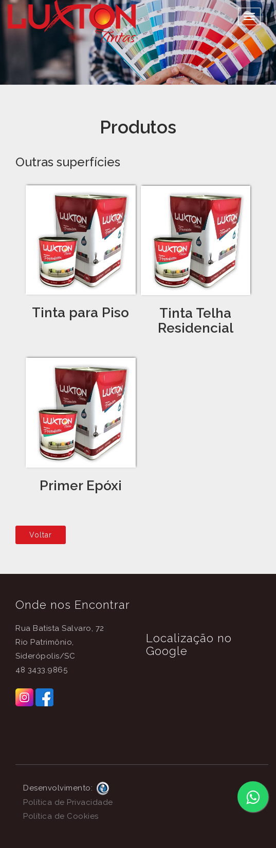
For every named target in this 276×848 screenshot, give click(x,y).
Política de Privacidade (68, 802)
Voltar (40, 535)
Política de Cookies (61, 816)
